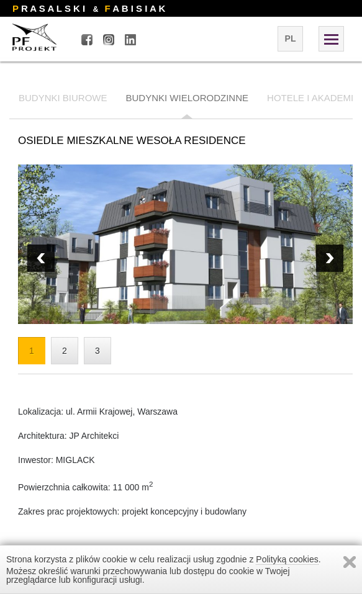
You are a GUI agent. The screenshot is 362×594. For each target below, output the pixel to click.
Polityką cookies (287, 559)
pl (290, 38)
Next (41, 258)
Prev (329, 258)
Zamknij (349, 562)
